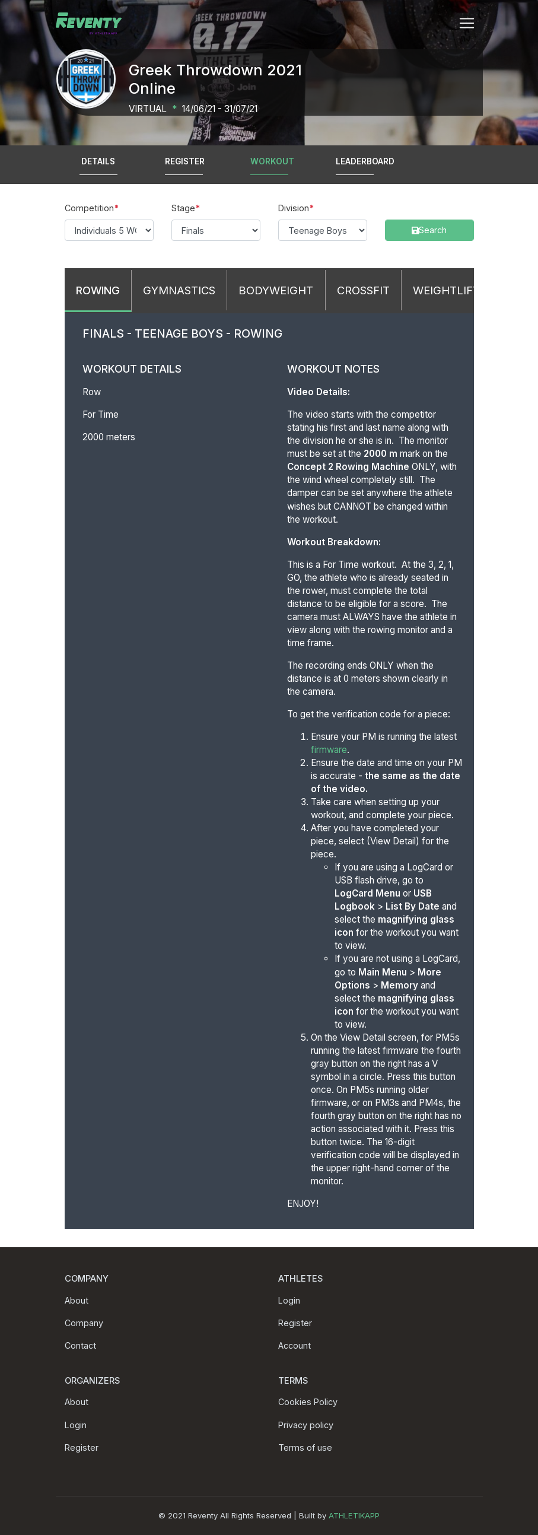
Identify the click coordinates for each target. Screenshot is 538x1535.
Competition (89, 208)
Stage (183, 208)
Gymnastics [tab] (179, 290)
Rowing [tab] (98, 290)
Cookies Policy (308, 1402)
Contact (80, 1345)
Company (84, 1323)
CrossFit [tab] (363, 290)
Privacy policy (305, 1425)
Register (295, 1323)
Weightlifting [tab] (456, 290)
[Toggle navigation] (467, 23)
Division (293, 208)
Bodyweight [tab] (275, 290)
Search (399, 208)
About (76, 1300)
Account (294, 1345)
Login (289, 1300)
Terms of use (305, 1447)
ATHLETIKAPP (354, 1515)
